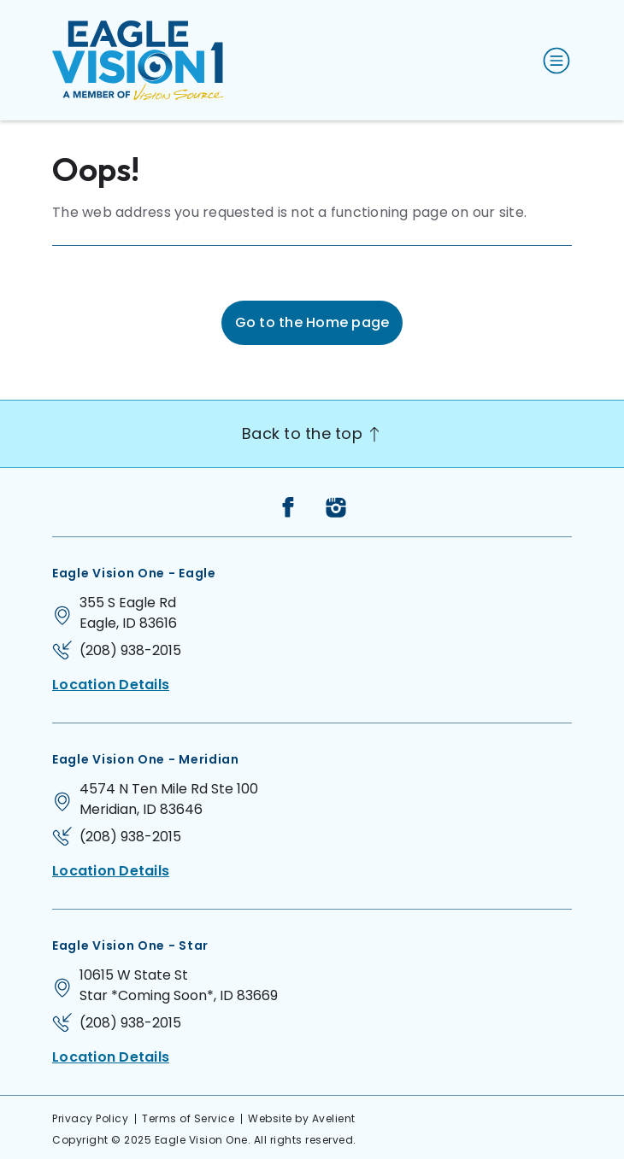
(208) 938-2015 (130, 650)
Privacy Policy (90, 1118)
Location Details (110, 684)
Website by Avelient (302, 1118)
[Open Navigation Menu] (553, 60)
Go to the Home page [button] (312, 322)
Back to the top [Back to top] (312, 433)
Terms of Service (188, 1118)
